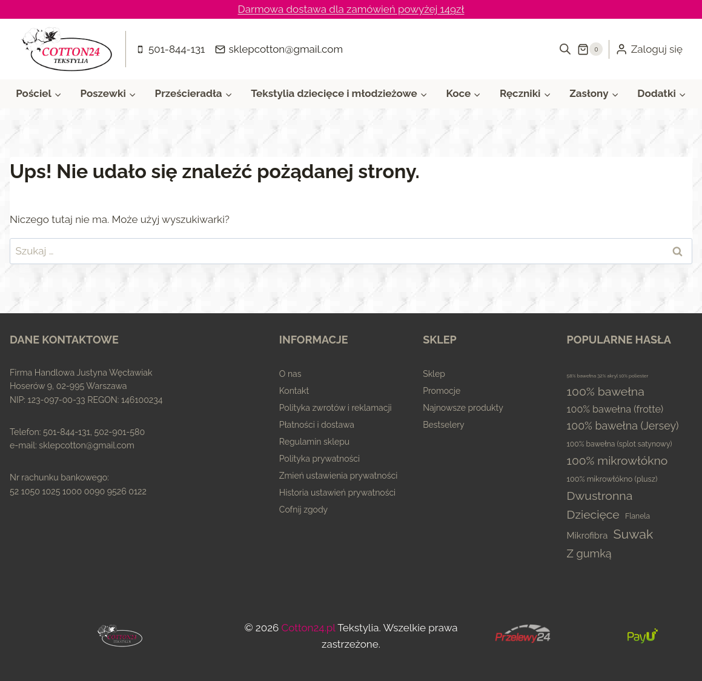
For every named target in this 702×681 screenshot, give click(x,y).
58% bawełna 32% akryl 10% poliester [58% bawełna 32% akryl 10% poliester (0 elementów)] (608, 376)
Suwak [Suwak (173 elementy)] (634, 534)
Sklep (434, 374)
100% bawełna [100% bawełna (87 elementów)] (605, 392)
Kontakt (294, 391)
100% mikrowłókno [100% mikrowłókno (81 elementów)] (617, 461)
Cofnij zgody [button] (303, 509)
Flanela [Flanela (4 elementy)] (637, 516)
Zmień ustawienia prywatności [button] (338, 475)
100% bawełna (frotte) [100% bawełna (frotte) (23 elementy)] (615, 409)
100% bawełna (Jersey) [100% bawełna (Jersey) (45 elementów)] (623, 425)
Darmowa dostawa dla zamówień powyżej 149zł (351, 9)
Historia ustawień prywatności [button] (337, 492)
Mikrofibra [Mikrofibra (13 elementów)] (587, 535)
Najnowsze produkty (463, 408)
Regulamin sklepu (314, 442)
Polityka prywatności (319, 458)
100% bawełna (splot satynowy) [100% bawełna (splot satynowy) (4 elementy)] (619, 444)
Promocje (441, 391)
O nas (290, 374)
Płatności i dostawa (316, 425)
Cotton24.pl (309, 628)
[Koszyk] (590, 49)
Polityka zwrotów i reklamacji (335, 408)
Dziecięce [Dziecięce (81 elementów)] (593, 515)
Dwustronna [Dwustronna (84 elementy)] (600, 496)
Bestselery (444, 425)
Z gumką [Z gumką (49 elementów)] (589, 553)
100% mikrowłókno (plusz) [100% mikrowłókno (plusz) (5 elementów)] (612, 478)
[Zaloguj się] (649, 49)
